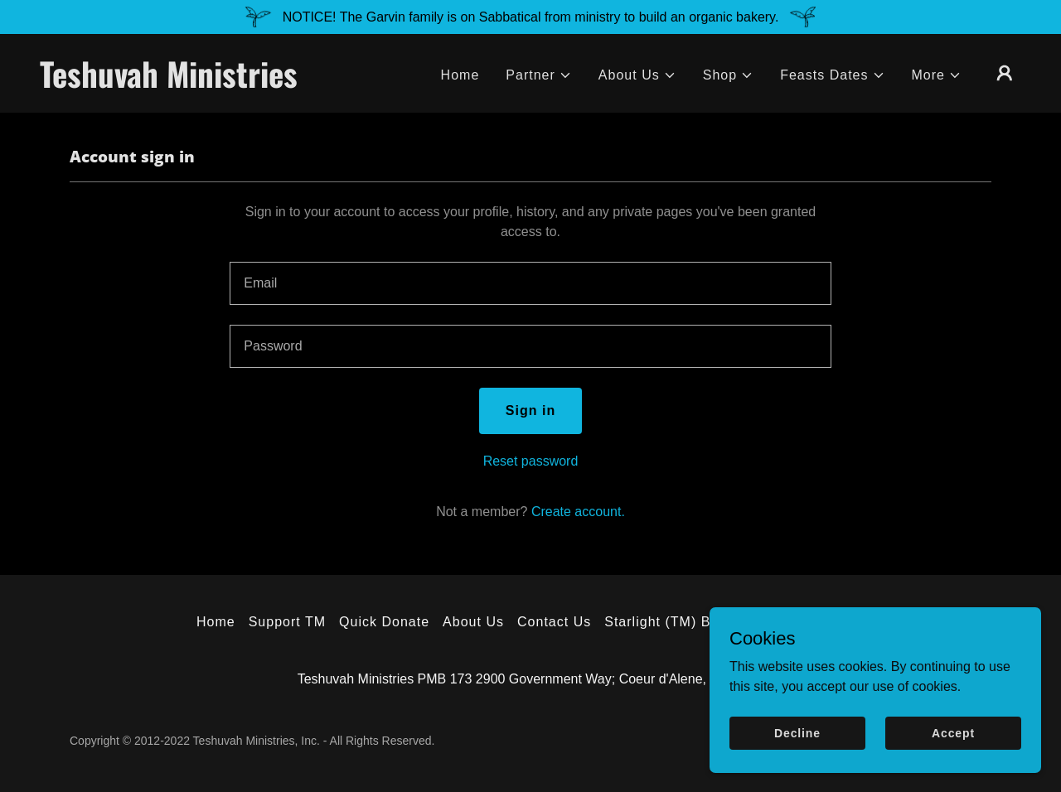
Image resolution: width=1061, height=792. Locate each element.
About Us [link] (473, 622)
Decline (797, 732)
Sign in (530, 410)
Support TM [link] (287, 622)
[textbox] (530, 283)
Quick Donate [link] (384, 622)
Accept (953, 732)
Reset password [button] (531, 461)
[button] (539, 75)
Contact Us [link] (554, 622)
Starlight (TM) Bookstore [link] (686, 622)
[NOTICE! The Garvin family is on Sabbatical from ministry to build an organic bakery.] (530, 17)
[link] (177, 83)
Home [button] (215, 622)
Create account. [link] (578, 512)
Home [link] (460, 75)
